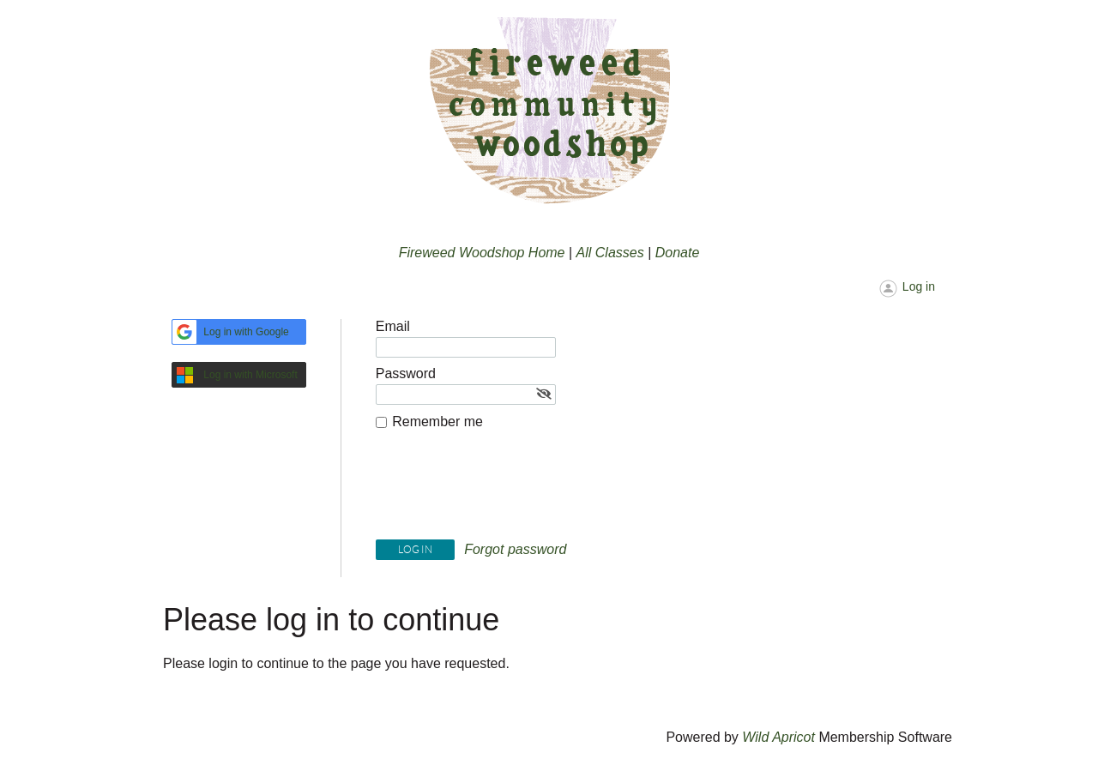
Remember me (437, 421)
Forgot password (515, 549)
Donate (677, 252)
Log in (918, 286)
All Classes (610, 252)
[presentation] (506, 488)
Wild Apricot (778, 737)
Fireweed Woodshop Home (482, 252)
